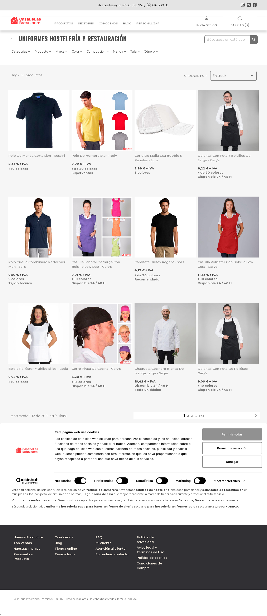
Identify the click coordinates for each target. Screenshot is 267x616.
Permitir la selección (232, 575)
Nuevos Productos (28, 537)
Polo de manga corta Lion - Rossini (36, 156)
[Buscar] (231, 39)
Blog (58, 543)
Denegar (232, 588)
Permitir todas (232, 561)
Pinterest (249, 5)
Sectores (86, 23)
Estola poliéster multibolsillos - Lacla (38, 369)
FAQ (99, 537)
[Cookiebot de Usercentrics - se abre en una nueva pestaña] (27, 608)
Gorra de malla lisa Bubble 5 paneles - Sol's (158, 158)
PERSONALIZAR (147, 23)
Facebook (255, 5)
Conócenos (108, 23)
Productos (63, 23)
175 (202, 416)
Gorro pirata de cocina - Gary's (96, 369)
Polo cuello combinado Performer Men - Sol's (36, 264)
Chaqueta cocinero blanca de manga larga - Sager (159, 371)
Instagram (242, 5)
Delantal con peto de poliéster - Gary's (224, 371)
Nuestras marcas (27, 548)
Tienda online (66, 548)
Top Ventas (23, 543)
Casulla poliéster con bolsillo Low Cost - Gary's (225, 264)
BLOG (127, 23)
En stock (233, 75)
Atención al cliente (111, 548)
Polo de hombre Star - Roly (94, 156)
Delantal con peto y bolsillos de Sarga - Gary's (224, 158)
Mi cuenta (103, 543)
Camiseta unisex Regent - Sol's (159, 262)
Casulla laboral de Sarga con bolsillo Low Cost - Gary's (96, 264)
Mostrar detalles (227, 608)
